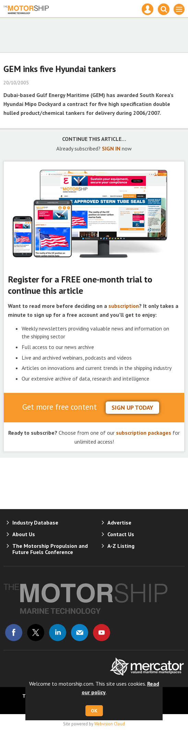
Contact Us (120, 534)
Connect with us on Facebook (14, 632)
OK (94, 711)
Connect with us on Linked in (58, 632)
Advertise (119, 522)
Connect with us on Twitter (36, 632)
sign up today (132, 407)
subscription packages (143, 432)
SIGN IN (111, 148)
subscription (123, 305)
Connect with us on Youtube (101, 632)
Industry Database (35, 522)
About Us (23, 534)
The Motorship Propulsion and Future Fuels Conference (50, 548)
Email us (80, 632)
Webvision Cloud (109, 723)
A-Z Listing (120, 545)
